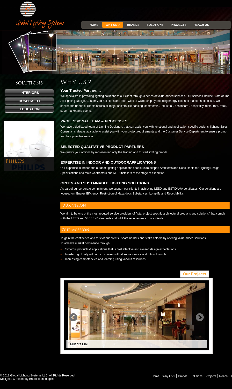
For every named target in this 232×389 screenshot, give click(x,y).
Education (30, 109)
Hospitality (30, 101)
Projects (179, 25)
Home (94, 25)
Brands (133, 25)
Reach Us (201, 25)
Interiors (30, 93)
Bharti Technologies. (42, 379)
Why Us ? (113, 25)
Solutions (155, 25)
